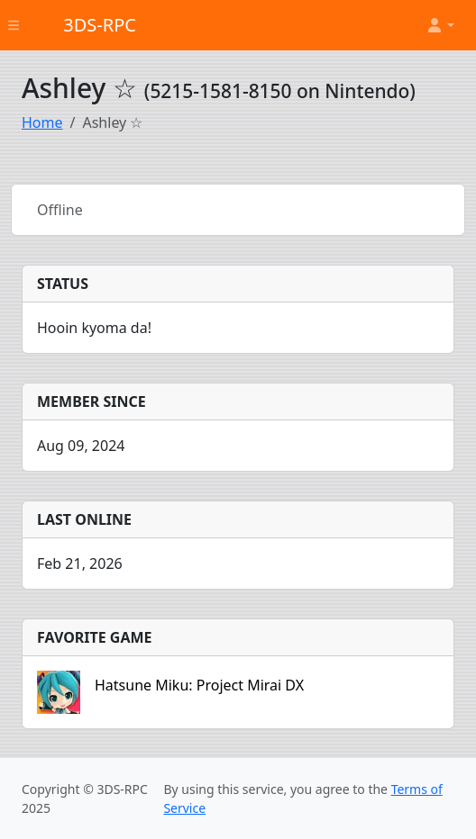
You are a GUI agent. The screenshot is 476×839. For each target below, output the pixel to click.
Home (42, 122)
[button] (440, 25)
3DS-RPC (99, 25)
